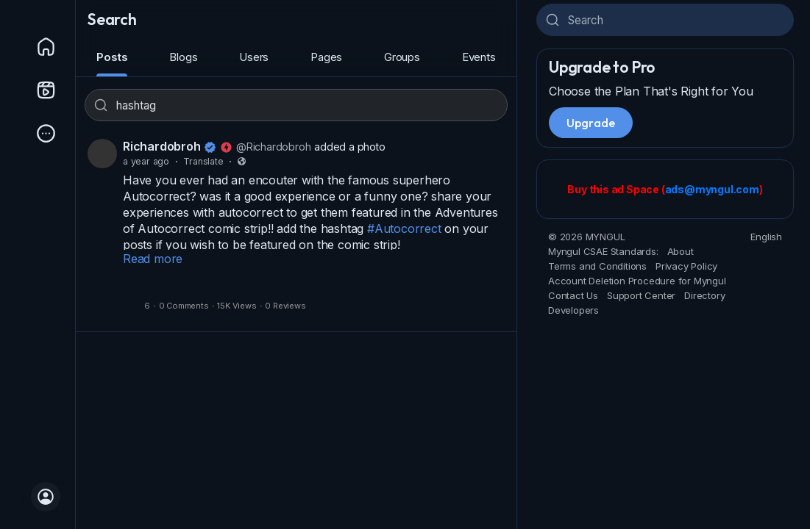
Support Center (641, 295)
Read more (152, 258)
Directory (704, 295)
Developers (573, 310)
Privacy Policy (686, 266)
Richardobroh (162, 146)
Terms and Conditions (597, 266)
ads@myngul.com (712, 189)
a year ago (146, 161)
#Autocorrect (404, 228)
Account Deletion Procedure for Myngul (637, 281)
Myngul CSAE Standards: (603, 251)
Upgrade (590, 122)
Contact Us (573, 295)
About (680, 251)
